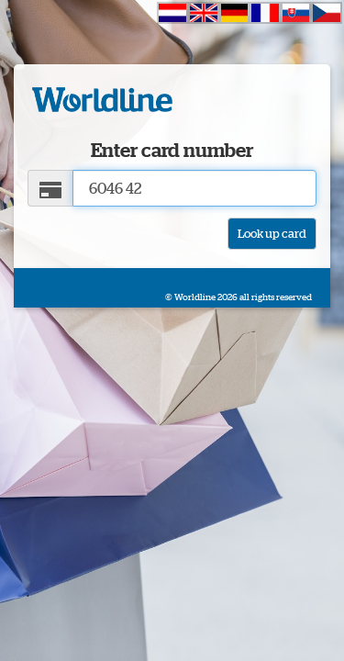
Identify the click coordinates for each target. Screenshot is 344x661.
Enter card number (172, 150)
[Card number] (194, 188)
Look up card (272, 233)
